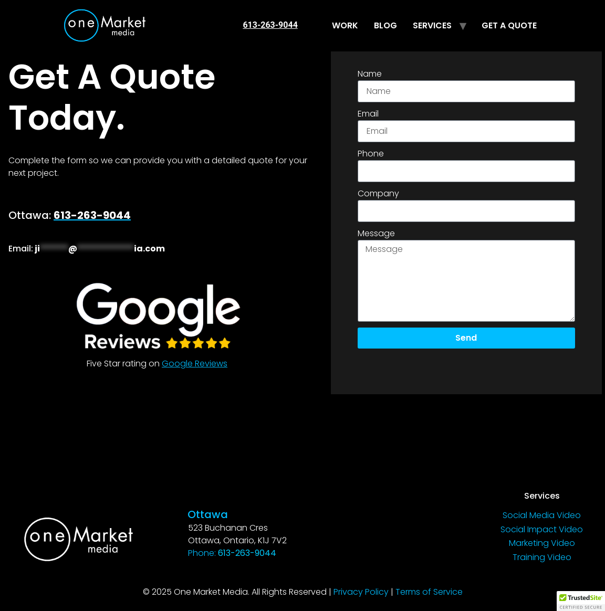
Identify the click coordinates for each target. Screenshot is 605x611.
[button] (581, 601)
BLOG (385, 25)
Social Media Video (542, 515)
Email (368, 114)
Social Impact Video (541, 529)
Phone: (232, 553)
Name (370, 74)
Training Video (542, 557)
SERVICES (432, 25)
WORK (345, 25)
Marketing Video (542, 543)
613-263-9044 (270, 25)
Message (376, 233)
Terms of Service (429, 592)
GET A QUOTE (509, 25)
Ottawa (207, 514)
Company (378, 193)
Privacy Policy (361, 592)
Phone (371, 154)
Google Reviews (194, 363)
